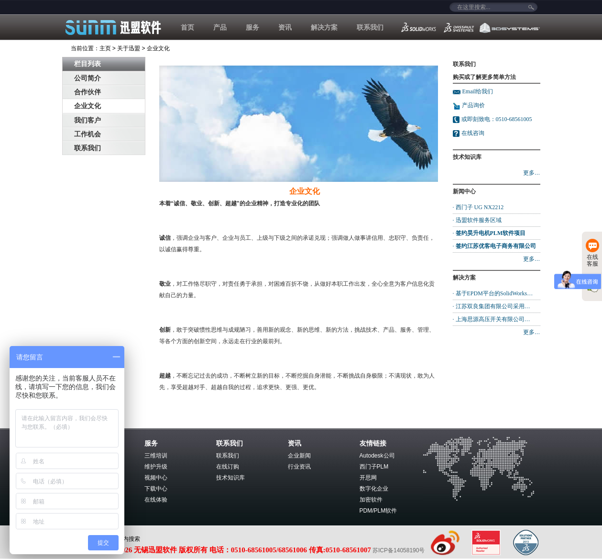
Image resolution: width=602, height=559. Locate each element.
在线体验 (155, 499)
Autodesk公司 (377, 455)
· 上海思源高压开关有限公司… (491, 319)
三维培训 (155, 455)
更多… (531, 172)
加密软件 (371, 499)
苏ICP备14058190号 (399, 550)
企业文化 (158, 48)
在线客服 (592, 253)
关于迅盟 (128, 48)
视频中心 (155, 477)
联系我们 (370, 27)
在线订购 (227, 466)
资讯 (285, 27)
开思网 (368, 477)
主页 (105, 48)
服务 (252, 27)
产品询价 (469, 105)
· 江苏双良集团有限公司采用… (491, 306)
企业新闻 (299, 455)
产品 (220, 27)
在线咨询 (472, 133)
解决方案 (324, 27)
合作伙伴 (87, 92)
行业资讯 (299, 466)
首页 (187, 27)
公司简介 (87, 78)
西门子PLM (374, 466)
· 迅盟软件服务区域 (477, 220)
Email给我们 (477, 91)
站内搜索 (128, 539)
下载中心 (155, 488)
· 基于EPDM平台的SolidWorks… (493, 293)
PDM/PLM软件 (378, 510)
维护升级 (155, 466)
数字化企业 (374, 488)
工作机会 (87, 134)
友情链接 (373, 443)
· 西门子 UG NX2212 (478, 207)
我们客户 (87, 120)
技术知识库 (230, 477)
